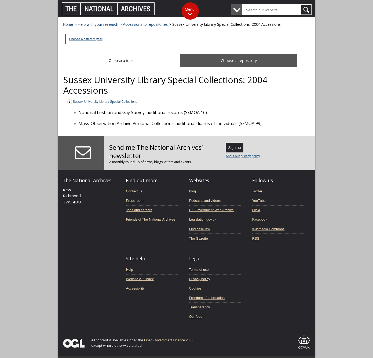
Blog (192, 191)
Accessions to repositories (145, 24)
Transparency (199, 307)
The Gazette (198, 238)
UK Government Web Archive (211, 210)
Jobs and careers (139, 210)
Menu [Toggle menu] (190, 9)
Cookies (195, 288)
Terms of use (199, 270)
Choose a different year (86, 39)
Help (129, 270)
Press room (134, 201)
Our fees (195, 317)
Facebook (259, 219)
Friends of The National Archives (150, 219)
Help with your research (98, 24)
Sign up (234, 147)
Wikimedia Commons (268, 229)
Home (68, 24)
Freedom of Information (207, 298)
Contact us (134, 191)
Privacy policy (199, 279)
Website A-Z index (139, 279)
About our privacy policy (243, 156)
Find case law (199, 229)
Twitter (257, 191)
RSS (255, 238)
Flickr (256, 210)
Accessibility (135, 288)
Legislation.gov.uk (202, 219)
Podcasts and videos (205, 201)
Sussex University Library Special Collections (102, 102)
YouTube (259, 201)
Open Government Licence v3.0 (168, 340)
